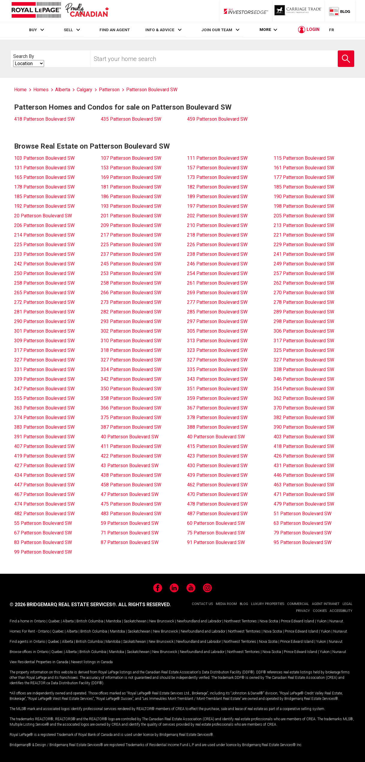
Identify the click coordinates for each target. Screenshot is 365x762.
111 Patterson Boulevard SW (217, 158)
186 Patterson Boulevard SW (131, 196)
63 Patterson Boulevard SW (302, 523)
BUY (33, 29)
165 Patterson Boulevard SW (44, 177)
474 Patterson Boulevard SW (44, 504)
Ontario (40, 621)
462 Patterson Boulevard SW (217, 485)
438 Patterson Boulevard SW (131, 475)
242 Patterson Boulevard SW (44, 264)
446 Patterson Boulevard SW (304, 475)
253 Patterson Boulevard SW (131, 273)
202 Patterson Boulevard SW (217, 216)
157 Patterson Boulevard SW (217, 168)
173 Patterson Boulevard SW (217, 177)
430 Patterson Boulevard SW (217, 465)
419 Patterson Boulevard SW (44, 456)
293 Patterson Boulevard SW (131, 321)
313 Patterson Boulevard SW (217, 340)
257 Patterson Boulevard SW (304, 273)
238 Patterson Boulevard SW (217, 254)
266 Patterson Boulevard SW (131, 292)
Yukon (322, 621)
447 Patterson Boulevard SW (44, 485)
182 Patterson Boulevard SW (217, 187)
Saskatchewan (135, 621)
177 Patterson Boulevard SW (304, 177)
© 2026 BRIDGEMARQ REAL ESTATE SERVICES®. (63, 604)
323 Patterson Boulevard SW (217, 350)
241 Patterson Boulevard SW (304, 254)
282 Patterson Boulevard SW (131, 312)
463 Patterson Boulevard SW (304, 485)
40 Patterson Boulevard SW (130, 437)
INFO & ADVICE (159, 29)
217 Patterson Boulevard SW (131, 235)
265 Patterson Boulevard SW (44, 292)
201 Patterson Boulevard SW (131, 216)
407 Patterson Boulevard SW (44, 446)
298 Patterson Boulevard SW (304, 321)
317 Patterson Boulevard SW (304, 340)
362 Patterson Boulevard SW (304, 398)
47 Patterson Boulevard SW (130, 494)
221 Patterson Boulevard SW (304, 235)
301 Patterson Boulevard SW (44, 331)
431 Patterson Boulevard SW (304, 465)
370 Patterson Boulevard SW (304, 408)
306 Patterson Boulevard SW (304, 331)
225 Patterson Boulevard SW (44, 244)
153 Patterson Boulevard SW (131, 168)
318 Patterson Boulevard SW (131, 350)
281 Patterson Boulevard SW (44, 312)
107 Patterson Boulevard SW (131, 158)
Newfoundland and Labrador (199, 621)
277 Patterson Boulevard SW (217, 302)
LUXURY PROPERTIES (267, 604)
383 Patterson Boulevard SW (44, 427)
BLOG (244, 604)
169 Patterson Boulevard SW (131, 177)
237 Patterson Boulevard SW (131, 254)
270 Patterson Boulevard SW (304, 292)
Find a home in (21, 621)
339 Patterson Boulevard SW (44, 379)
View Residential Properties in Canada (39, 662)
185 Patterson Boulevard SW (304, 187)
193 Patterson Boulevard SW (131, 206)
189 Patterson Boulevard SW (217, 196)
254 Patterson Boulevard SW (217, 273)
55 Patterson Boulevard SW (43, 523)
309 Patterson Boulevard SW (44, 340)
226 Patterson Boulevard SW (217, 244)
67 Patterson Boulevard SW (43, 533)
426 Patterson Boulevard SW (304, 456)
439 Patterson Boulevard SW (217, 475)
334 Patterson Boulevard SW (131, 369)
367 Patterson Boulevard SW (217, 408)
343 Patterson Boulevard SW (217, 379)
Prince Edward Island (297, 621)
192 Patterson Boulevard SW (44, 206)
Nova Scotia (269, 621)
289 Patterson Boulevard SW (304, 312)
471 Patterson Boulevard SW (304, 494)
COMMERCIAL (298, 604)
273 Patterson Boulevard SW (131, 302)
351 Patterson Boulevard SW (217, 389)
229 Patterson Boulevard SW (304, 244)
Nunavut (336, 621)
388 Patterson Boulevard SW (217, 427)
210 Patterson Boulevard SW (217, 225)
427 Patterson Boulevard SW (44, 465)
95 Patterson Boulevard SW (302, 542)
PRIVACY (303, 611)
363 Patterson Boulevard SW (44, 408)
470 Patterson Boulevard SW (217, 494)
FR (331, 29)
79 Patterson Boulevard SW (302, 533)
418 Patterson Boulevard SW (44, 119)
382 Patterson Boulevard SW (304, 417)
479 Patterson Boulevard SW (304, 504)
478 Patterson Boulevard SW (217, 504)
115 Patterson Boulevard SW (304, 158)
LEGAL (347, 604)
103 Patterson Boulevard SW (44, 158)
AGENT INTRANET (326, 604)
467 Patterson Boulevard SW (44, 494)
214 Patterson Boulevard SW (44, 235)
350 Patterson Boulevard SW (131, 389)
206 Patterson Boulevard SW (44, 225)
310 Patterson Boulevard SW (131, 340)
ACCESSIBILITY (341, 611)
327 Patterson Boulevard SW (44, 360)
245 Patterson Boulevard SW (131, 264)
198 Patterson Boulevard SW (304, 206)
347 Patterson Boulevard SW (44, 389)
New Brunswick (161, 621)
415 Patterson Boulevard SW (217, 446)
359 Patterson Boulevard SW (217, 398)
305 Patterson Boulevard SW (217, 331)
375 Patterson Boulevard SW (131, 417)
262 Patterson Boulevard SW (304, 283)
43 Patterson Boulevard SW (130, 465)
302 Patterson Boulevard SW (131, 331)
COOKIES (320, 611)
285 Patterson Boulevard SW (217, 312)
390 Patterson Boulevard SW (304, 427)
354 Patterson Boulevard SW (304, 389)
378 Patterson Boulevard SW (217, 417)
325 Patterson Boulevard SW (304, 350)
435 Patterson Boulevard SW (131, 119)
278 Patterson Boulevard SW (304, 302)
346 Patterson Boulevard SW (304, 379)
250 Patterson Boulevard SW (44, 273)
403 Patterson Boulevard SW (304, 437)
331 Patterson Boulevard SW (44, 369)
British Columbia (89, 621)
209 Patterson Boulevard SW (131, 225)
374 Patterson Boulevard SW (44, 417)
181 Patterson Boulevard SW (131, 187)
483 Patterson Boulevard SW (131, 513)
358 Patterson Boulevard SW (131, 398)
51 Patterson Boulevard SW (302, 513)
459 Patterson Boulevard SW (217, 119)
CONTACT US (202, 604)
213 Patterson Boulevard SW (304, 225)
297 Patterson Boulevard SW (217, 321)
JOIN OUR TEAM (216, 29)
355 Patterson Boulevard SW (44, 398)
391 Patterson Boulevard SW (44, 437)
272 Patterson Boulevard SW (44, 302)
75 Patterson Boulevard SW (216, 533)
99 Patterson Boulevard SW (43, 552)
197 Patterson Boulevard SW (217, 206)
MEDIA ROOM (226, 604)
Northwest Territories (240, 621)
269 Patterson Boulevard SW (217, 292)
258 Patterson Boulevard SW (44, 283)
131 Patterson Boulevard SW (44, 168)
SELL (68, 29)
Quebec (54, 621)
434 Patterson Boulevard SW (44, 475)
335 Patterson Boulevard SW (217, 369)
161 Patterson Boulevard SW (304, 168)
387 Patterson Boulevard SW (131, 427)
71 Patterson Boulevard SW (130, 533)
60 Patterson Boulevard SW (216, 523)
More (265, 30)
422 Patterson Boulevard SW (131, 456)
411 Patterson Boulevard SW (131, 446)
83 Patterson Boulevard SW (43, 542)
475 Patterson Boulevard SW (131, 504)
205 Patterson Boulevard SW (304, 216)
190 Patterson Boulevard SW (304, 196)
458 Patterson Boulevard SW (131, 485)
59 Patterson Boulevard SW (130, 523)
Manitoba (113, 621)
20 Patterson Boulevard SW (43, 216)
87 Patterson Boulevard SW (130, 542)
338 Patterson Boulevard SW (304, 369)
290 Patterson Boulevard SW (44, 321)
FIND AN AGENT (114, 29)
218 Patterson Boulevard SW (217, 235)
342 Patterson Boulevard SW (131, 379)
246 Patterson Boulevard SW (217, 264)
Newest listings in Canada (92, 662)
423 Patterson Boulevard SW (217, 456)
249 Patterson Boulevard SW (304, 264)
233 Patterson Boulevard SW (44, 254)
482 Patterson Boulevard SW (44, 513)
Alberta (68, 621)
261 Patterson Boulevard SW (217, 283)
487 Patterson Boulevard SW (217, 513)
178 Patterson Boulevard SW (44, 187)
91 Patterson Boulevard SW (216, 542)
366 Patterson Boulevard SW (131, 408)
